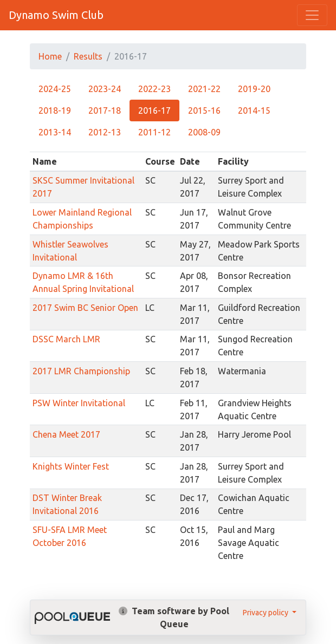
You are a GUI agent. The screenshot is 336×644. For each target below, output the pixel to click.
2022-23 (154, 89)
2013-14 (54, 132)
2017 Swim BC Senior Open (85, 308)
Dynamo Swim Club (56, 15)
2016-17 (154, 110)
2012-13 (104, 132)
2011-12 (154, 132)
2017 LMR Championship (81, 371)
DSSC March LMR (66, 339)
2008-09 (204, 132)
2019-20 (254, 89)
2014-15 (254, 110)
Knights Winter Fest (71, 466)
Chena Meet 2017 (66, 434)
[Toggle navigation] (312, 15)
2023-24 (104, 89)
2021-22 (204, 89)
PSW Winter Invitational (79, 403)
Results (88, 56)
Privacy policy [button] (266, 612)
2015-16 (204, 110)
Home (50, 56)
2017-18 (104, 110)
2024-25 (54, 89)
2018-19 (54, 110)
